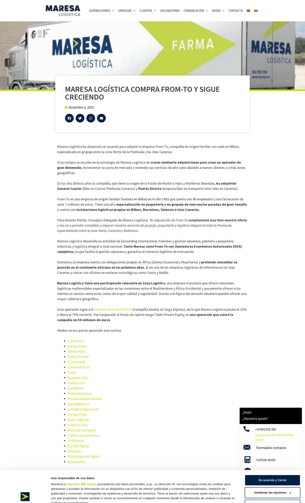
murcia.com (76, 383)
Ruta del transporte (82, 430)
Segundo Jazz (78, 377)
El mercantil (76, 362)
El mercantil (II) (79, 367)
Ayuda (219, 11)
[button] (69, 118)
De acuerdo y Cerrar (272, 448)
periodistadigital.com (83, 409)
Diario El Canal (78, 356)
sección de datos (215, 480)
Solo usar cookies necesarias (272, 473)
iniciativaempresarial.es (85, 398)
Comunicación (197, 11)
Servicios (128, 11)
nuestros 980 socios (82, 452)
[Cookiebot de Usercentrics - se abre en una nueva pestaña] (25, 495)
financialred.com (80, 393)
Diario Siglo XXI (78, 419)
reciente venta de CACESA (113, 309)
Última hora (76, 351)
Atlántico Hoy (78, 425)
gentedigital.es (79, 404)
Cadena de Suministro (84, 435)
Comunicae (76, 341)
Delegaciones (170, 10)
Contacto (236, 10)
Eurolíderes (76, 388)
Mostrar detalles (62, 495)
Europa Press (77, 346)
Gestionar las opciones (272, 460)
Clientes (149, 11)
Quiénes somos (102, 11)
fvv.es (72, 372)
